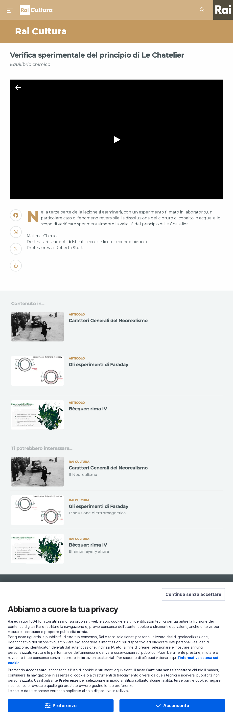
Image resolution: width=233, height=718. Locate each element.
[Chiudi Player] (18, 87)
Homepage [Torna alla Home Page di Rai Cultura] (36, 10)
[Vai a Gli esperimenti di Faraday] (116, 373)
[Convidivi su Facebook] (16, 217)
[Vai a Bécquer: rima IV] (116, 417)
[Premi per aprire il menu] (10, 10)
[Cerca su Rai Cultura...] (203, 10)
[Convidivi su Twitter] (16, 251)
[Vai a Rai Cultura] (64, 31)
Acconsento (176, 705)
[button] (193, 594)
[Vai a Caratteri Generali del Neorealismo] (116, 329)
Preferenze (65, 705)
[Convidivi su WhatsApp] (16, 234)
